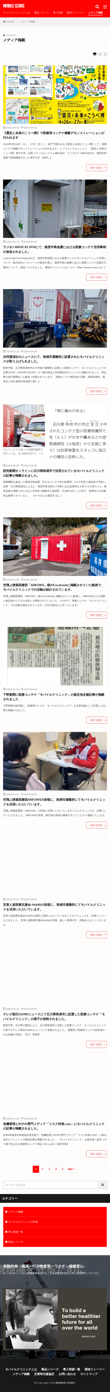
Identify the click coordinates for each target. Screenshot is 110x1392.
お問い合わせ (67, 1374)
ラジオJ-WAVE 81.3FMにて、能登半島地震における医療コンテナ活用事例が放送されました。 (54, 249)
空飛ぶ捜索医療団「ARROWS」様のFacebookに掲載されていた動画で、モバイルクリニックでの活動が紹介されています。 (53, 587)
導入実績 (58, 12)
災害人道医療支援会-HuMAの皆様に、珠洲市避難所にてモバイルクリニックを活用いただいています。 (54, 907)
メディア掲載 (95, 12)
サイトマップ (89, 1374)
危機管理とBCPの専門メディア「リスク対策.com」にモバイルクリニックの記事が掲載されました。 (53, 1126)
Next (70, 1169)
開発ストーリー (75, 12)
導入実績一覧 (15, 1231)
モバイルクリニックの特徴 (23, 1221)
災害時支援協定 (44, 1374)
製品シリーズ (41, 12)
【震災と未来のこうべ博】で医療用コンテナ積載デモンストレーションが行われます (53, 135)
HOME (10, 21)
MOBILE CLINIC (13, 6)
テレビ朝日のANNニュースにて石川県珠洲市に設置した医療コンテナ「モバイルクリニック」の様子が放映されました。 (54, 1016)
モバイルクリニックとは (16, 12)
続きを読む (96, 167)
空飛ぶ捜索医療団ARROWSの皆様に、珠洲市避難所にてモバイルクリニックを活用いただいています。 (54, 802)
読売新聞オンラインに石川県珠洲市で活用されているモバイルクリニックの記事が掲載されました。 (53, 473)
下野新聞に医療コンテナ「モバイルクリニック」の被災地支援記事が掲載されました (53, 697)
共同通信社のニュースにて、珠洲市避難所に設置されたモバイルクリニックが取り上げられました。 (53, 359)
